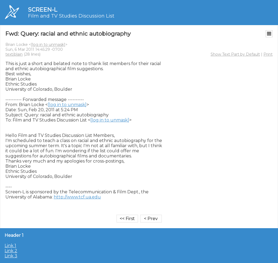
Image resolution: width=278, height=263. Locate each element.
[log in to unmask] (48, 44)
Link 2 (11, 250)
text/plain (14, 54)
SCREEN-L (42, 9)
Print (268, 54)
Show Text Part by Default (235, 54)
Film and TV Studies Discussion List (71, 16)
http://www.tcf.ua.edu (77, 197)
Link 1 (10, 245)
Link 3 (11, 255)
